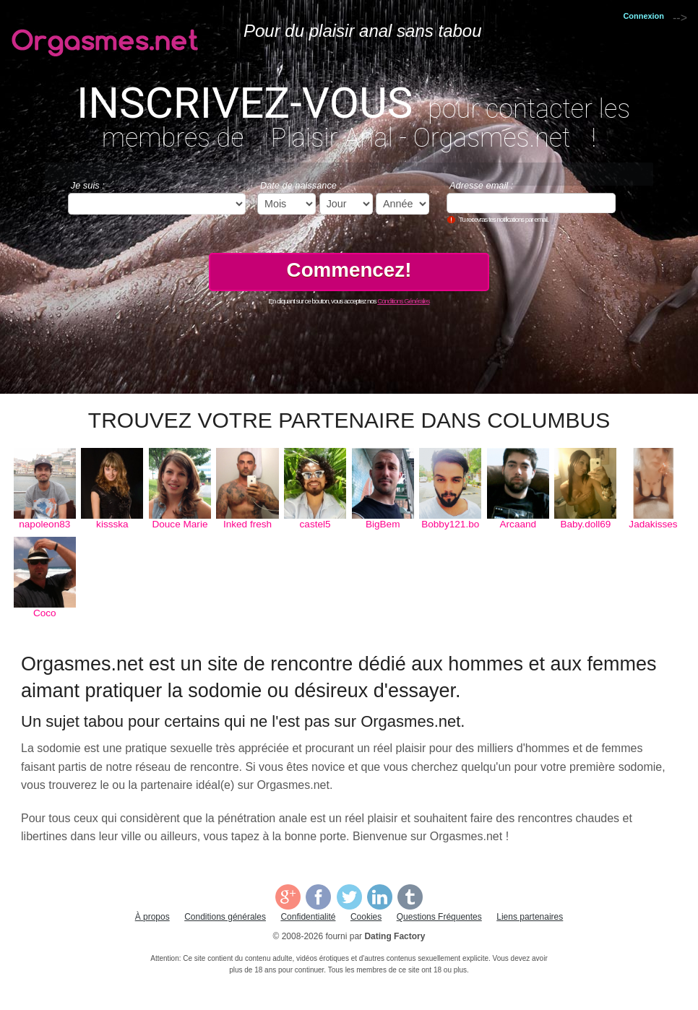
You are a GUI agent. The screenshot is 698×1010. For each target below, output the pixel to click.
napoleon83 (44, 524)
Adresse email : (481, 185)
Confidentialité (307, 917)
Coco (44, 613)
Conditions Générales (403, 301)
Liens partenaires (529, 917)
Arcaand (518, 524)
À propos (152, 917)
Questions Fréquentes (439, 917)
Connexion (643, 16)
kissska (112, 524)
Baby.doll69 (585, 524)
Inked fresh (247, 524)
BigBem (383, 524)
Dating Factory (394, 936)
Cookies (366, 917)
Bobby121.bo (450, 524)
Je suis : (88, 185)
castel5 (315, 524)
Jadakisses (653, 524)
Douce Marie (179, 524)
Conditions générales (225, 917)
